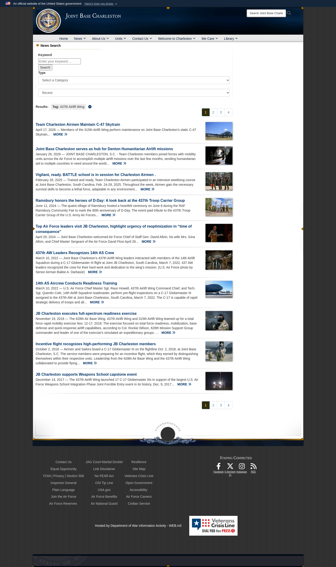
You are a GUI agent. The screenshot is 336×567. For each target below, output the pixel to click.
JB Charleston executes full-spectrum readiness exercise (86, 313)
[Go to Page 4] (228, 112)
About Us (100, 38)
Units (120, 38)
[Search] (266, 13)
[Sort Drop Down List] (134, 93)
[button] (101, 3)
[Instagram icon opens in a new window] (242, 467)
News (80, 38)
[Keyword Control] (59, 61)
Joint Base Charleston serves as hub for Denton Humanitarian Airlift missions (104, 149)
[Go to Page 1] (206, 112)
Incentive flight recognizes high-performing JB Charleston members (96, 344)
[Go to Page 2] (213, 112)
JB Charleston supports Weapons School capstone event (86, 374)
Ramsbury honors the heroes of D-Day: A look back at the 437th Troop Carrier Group (110, 200)
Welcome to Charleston (177, 38)
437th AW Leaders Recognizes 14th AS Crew (75, 253)
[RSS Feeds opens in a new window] (253, 467)
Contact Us (142, 38)
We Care (210, 38)
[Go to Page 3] (221, 112)
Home (63, 38)
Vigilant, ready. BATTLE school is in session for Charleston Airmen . (96, 175)
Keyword (45, 55)
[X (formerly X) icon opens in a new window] (230, 467)
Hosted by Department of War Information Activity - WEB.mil (138, 525)
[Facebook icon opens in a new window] (218, 467)
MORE (60, 134)
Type (42, 73)
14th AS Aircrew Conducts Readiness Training (76, 283)
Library (231, 38)
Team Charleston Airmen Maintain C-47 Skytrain (78, 124)
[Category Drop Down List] (134, 80)
